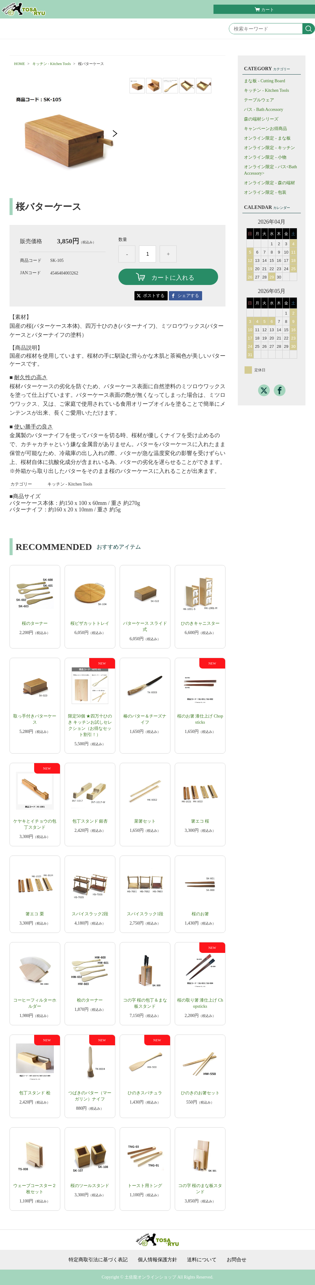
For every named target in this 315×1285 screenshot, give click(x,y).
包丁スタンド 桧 (34, 1093)
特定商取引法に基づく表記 (98, 1259)
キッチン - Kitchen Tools (51, 64)
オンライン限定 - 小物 (265, 157)
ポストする (154, 295)
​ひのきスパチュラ (145, 1093)
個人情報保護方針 (157, 1259)
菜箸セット (145, 821)
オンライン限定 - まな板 (267, 138)
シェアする (188, 295)
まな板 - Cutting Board (264, 81)
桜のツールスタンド (89, 1185)
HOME (19, 64)
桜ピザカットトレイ (89, 623)
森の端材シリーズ (261, 119)
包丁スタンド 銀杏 (90, 821)
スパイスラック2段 (90, 914)
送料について (202, 1259)
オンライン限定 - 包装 (265, 192)
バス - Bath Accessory (263, 109)
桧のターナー (90, 1000)
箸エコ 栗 (35, 914)
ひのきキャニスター (200, 623)
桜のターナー (35, 623)
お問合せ (236, 1259)
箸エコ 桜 (200, 821)
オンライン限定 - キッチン (269, 147)
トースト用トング (145, 1185)
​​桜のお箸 (200, 914)
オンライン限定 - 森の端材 (269, 183)
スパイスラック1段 (145, 914)
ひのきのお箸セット (200, 1093)
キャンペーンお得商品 (265, 128)
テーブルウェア (259, 100)
